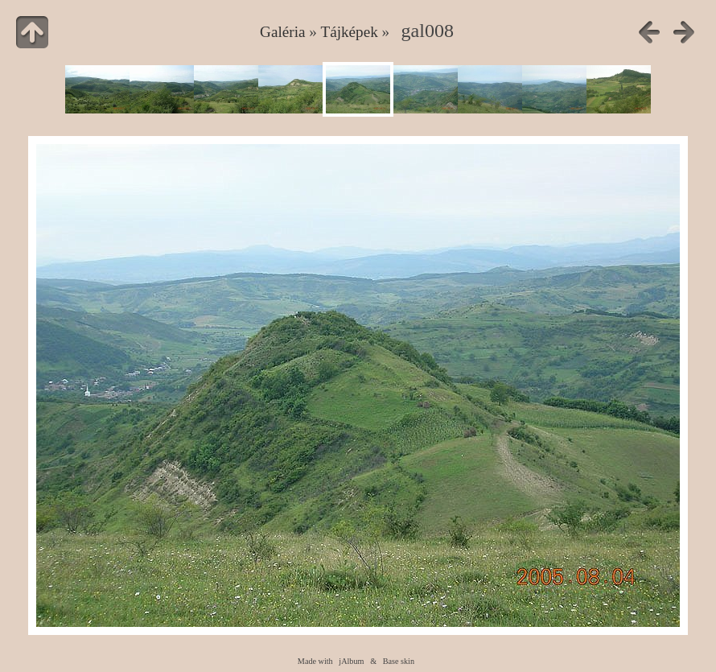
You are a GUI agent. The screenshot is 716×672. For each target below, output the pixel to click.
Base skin (398, 661)
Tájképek (348, 31)
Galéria (282, 31)
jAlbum (351, 661)
